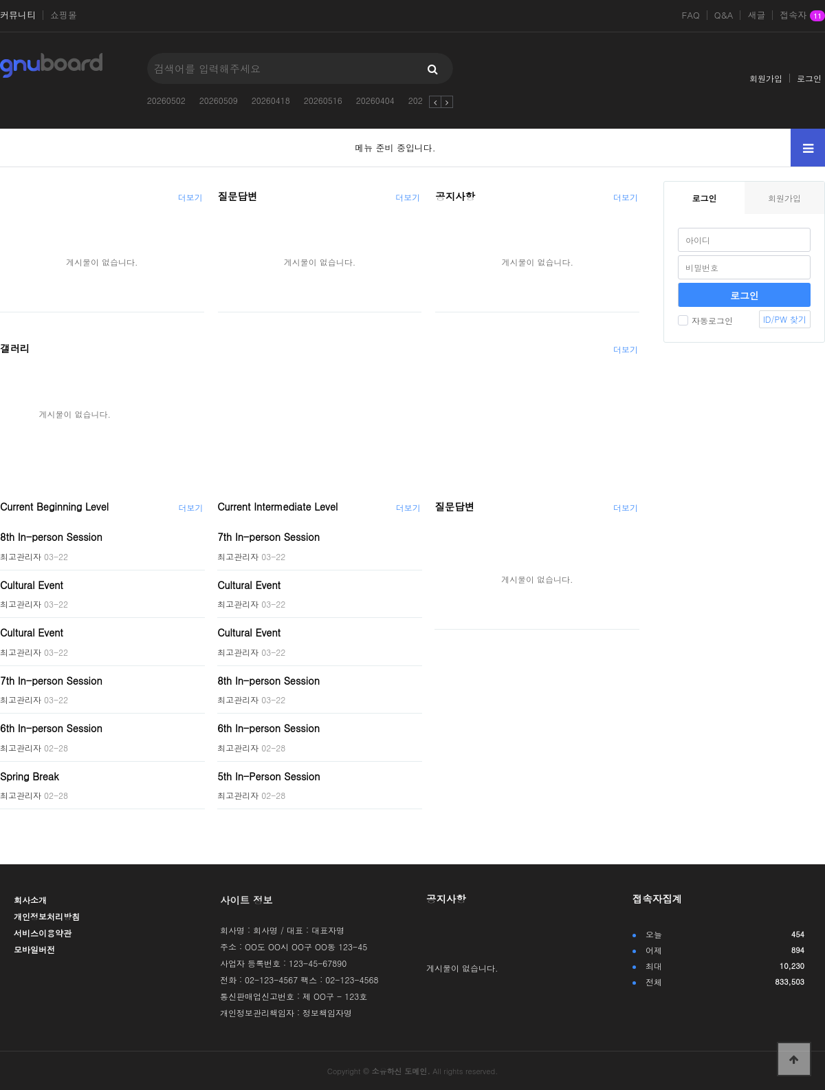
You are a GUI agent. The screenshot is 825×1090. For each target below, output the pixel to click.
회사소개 (30, 900)
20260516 (323, 100)
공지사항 (455, 196)
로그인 (809, 78)
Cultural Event (31, 584)
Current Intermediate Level (277, 506)
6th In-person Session (51, 728)
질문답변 (238, 196)
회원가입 (765, 78)
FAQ (691, 15)
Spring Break (29, 775)
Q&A (724, 15)
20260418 (271, 100)
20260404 (375, 100)
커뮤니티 (18, 15)
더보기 (190, 197)
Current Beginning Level (54, 506)
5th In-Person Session (268, 775)
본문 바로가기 (0, 0)
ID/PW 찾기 (784, 319)
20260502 (166, 100)
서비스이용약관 (43, 933)
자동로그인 (705, 320)
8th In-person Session (51, 537)
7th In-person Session (51, 680)
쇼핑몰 (63, 15)
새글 (756, 15)
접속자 (802, 15)
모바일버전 (34, 949)
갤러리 (15, 348)
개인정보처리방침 (47, 916)
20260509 (218, 100)
